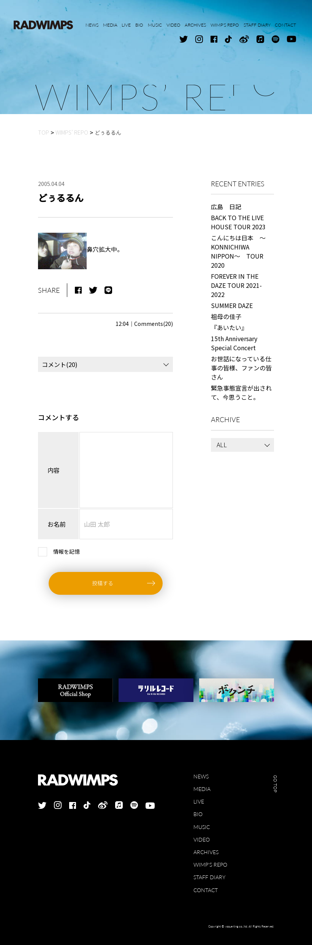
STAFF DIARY (209, 877)
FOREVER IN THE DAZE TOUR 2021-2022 (236, 285)
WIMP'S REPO (210, 864)
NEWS (201, 776)
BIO (198, 814)
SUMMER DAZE (232, 305)
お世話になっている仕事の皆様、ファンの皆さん (241, 367)
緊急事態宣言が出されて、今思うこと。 (241, 392)
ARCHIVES (206, 852)
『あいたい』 (229, 327)
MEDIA (202, 789)
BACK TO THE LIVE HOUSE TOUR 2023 (238, 222)
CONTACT (205, 890)
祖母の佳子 (226, 316)
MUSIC (201, 827)
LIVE (198, 801)
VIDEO (201, 839)
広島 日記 (226, 206)
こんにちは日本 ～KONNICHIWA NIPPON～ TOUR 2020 (238, 251)
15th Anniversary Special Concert (234, 343)
